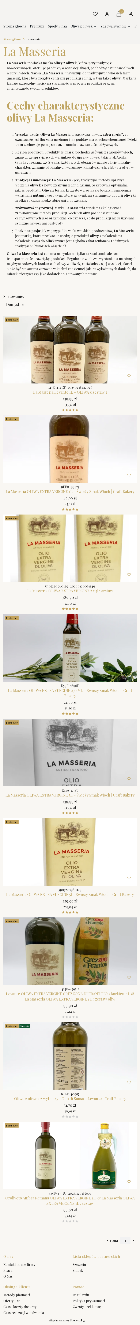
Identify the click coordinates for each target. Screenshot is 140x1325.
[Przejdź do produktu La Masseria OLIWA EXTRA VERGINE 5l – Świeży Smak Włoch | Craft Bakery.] (70, 852)
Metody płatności (16, 1295)
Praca (7, 1270)
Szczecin (79, 1264)
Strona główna (12, 39)
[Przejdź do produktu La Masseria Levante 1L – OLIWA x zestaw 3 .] (70, 349)
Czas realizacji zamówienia (23, 1312)
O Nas (7, 1276)
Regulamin (81, 1295)
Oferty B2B (11, 1301)
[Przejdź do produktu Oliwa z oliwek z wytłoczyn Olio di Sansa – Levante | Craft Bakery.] (70, 1056)
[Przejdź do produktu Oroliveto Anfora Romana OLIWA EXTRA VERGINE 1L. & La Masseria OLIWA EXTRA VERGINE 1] (70, 1155)
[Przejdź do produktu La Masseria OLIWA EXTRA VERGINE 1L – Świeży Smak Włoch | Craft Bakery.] (70, 449)
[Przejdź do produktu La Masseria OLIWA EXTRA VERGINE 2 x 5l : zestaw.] (70, 548)
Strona (112, 1240)
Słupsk (78, 1270)
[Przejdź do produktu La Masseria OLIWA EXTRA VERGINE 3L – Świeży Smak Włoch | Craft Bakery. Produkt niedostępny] (70, 752)
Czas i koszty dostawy (20, 1306)
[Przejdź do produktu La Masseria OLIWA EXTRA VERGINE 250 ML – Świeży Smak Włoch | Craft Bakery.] (70, 648)
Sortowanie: (13, 296)
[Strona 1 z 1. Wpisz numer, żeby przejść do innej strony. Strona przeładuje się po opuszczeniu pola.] (125, 1240)
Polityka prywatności (89, 1301)
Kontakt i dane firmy (19, 1264)
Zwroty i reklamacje (88, 1306)
